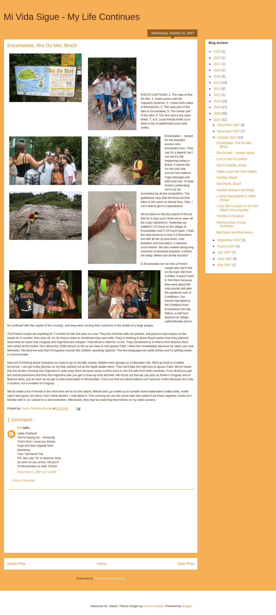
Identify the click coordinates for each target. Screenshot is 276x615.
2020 (217, 58)
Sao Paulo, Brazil (229, 183)
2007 (217, 120)
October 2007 (227, 137)
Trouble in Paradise (230, 216)
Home (101, 564)
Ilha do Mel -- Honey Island (235, 153)
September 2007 (229, 240)
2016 (217, 70)
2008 (217, 113)
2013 (217, 82)
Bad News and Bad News (234, 232)
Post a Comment (24, 480)
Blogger (187, 606)
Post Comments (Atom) (109, 578)
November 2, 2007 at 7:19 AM (36, 472)
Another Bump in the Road (235, 190)
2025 (217, 51)
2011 (217, 95)
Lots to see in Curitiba (232, 159)
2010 (217, 101)
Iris (19, 427)
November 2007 (229, 131)
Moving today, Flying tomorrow (231, 224)
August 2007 (226, 246)
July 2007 (224, 252)
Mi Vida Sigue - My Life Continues (72, 17)
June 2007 (225, 258)
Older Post (185, 564)
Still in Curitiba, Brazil (231, 165)
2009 (217, 107)
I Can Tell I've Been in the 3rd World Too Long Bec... (237, 208)
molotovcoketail (153, 606)
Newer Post (16, 564)
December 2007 (229, 125)
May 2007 (224, 265)
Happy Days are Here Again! (237, 171)
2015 (217, 76)
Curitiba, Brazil (227, 177)
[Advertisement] (101, 521)
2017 (217, 64)
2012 (217, 88)
